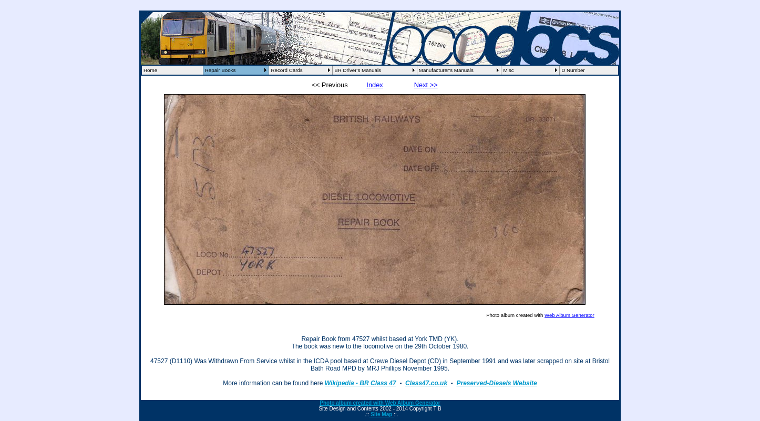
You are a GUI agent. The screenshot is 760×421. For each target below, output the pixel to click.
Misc (508, 70)
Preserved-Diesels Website (496, 383)
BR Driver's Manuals (357, 70)
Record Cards (286, 70)
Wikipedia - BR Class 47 (360, 383)
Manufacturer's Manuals (446, 70)
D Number (573, 70)
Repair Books (220, 70)
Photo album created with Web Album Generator (380, 403)
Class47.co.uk (426, 383)
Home (150, 70)
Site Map (381, 414)
